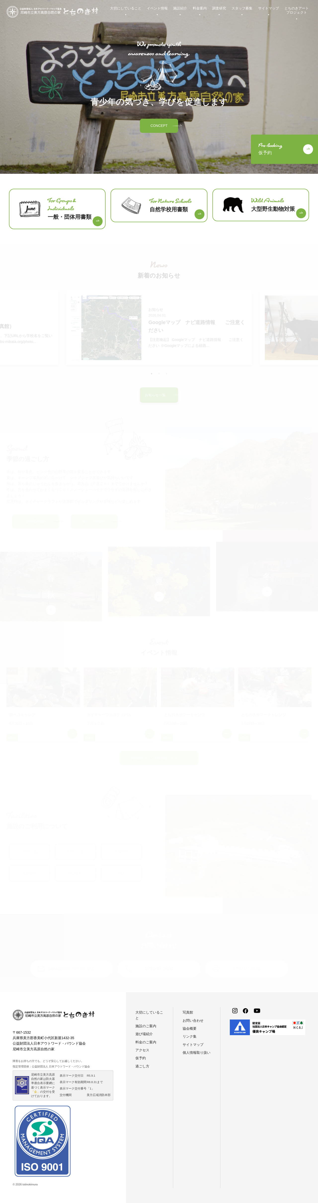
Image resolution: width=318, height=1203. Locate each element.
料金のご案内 (145, 1042)
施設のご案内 (145, 1026)
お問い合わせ (193, 1020)
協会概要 (190, 1028)
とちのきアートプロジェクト (296, 10)
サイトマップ (268, 8)
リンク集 (190, 1036)
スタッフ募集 (242, 8)
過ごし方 (142, 1066)
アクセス (142, 1050)
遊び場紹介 (144, 1034)
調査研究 (219, 8)
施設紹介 (180, 8)
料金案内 (200, 8)
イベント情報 (157, 8)
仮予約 (140, 1058)
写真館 (188, 1012)
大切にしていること (125, 8)
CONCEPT (159, 126)
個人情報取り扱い (196, 1053)
